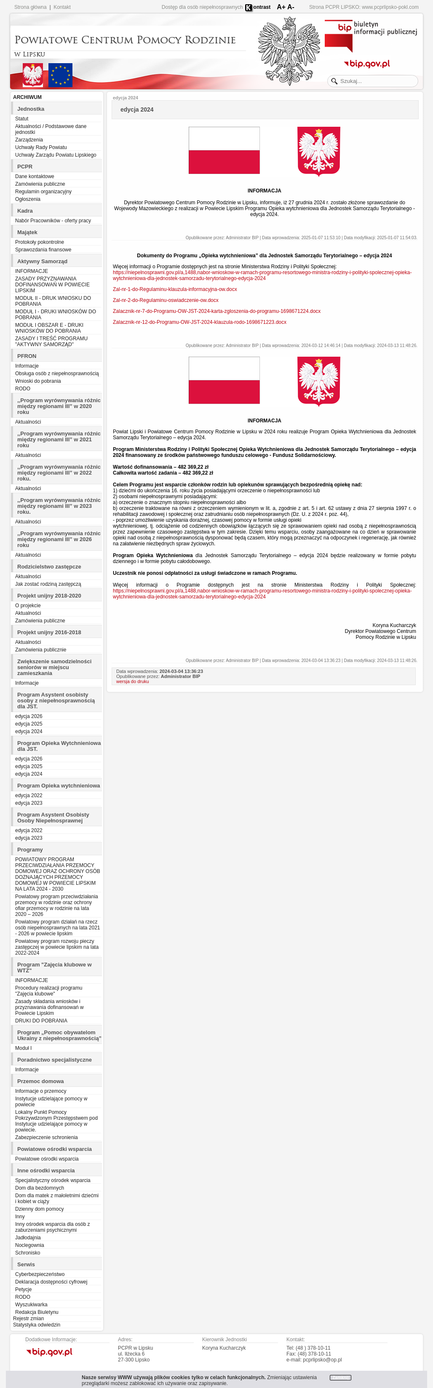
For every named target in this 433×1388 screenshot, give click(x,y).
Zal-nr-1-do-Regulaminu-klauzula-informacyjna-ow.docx (175, 289)
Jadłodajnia (28, 1238)
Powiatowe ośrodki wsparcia (47, 1159)
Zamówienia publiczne (40, 184)
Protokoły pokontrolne (39, 242)
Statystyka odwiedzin (36, 1325)
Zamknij (340, 1377)
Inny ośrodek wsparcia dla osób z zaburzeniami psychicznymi (52, 1227)
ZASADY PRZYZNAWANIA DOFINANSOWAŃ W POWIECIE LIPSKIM (52, 285)
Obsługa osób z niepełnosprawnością (57, 373)
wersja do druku (132, 681)
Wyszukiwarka (31, 1305)
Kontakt (62, 7)
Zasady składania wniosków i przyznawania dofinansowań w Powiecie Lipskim (49, 1007)
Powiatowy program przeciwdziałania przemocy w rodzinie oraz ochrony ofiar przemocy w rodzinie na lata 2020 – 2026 (56, 905)
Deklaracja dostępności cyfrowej (51, 1282)
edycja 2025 (29, 724)
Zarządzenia (29, 140)
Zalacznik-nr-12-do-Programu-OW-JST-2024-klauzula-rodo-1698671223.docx (199, 322)
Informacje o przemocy (40, 1091)
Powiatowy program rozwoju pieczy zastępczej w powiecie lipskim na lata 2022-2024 (57, 947)
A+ (281, 7)
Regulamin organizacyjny (43, 192)
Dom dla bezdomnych (39, 1188)
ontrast (262, 7)
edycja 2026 (29, 716)
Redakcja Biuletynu (37, 1312)
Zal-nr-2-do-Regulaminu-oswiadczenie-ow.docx (166, 300)
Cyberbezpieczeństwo (39, 1274)
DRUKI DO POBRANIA (41, 1021)
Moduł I (23, 1048)
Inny (20, 1217)
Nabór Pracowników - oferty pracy (53, 221)
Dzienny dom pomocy (39, 1209)
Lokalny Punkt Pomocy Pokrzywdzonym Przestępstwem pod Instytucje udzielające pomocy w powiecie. (56, 1121)
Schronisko (27, 1253)
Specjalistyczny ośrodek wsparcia (53, 1180)
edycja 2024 (29, 731)
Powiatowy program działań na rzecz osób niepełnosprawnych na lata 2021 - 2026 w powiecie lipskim (57, 928)
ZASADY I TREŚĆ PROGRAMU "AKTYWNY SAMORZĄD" (51, 341)
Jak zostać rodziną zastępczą (48, 584)
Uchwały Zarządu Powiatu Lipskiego (55, 155)
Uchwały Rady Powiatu (41, 147)
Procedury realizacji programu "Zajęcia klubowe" (48, 991)
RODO (22, 389)
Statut (21, 119)
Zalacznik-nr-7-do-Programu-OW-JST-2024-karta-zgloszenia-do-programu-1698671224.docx (217, 311)
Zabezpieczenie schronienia (46, 1137)
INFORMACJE (31, 271)
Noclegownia (29, 1245)
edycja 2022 (29, 795)
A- (290, 7)
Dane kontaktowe (34, 176)
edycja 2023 (29, 803)
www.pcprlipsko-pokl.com (390, 7)
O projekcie (28, 606)
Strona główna (30, 7)
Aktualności (28, 422)
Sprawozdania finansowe (43, 250)
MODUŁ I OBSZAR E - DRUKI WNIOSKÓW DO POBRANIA (49, 328)
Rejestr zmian (28, 1318)
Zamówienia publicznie (40, 650)
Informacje (27, 366)
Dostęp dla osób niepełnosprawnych (202, 7)
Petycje (23, 1289)
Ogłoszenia (27, 199)
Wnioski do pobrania (38, 381)
